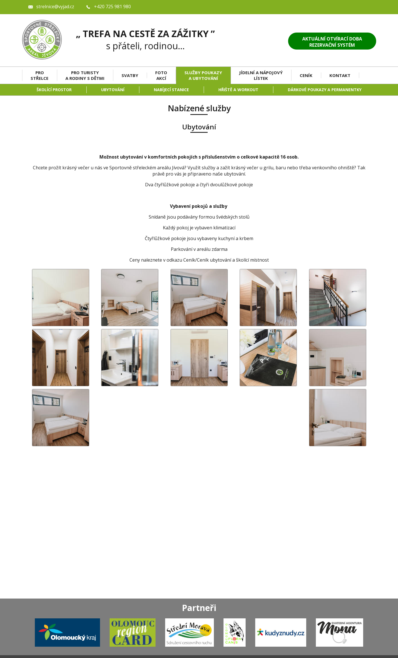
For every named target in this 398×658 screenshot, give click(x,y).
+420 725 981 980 (112, 6)
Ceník (306, 75)
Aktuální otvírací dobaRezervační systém (332, 42)
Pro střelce (39, 75)
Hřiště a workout (238, 89)
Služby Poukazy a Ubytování (203, 75)
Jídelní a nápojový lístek (261, 75)
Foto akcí (161, 75)
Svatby (130, 75)
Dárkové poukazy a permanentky (324, 89)
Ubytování (112, 89)
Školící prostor (54, 89)
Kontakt (339, 75)
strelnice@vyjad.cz (55, 6)
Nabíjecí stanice (171, 89)
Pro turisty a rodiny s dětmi (85, 75)
